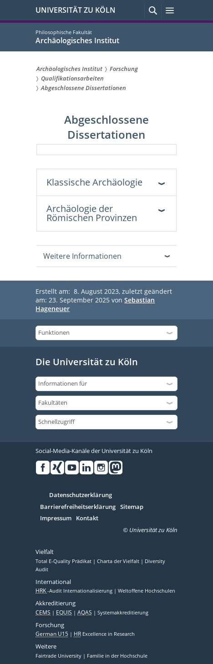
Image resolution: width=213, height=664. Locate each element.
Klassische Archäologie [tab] (94, 182)
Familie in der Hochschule (117, 656)
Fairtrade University (59, 656)
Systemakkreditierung (122, 612)
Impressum (55, 518)
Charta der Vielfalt (119, 561)
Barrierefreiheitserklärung (78, 507)
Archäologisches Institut (77, 40)
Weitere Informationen (82, 256)
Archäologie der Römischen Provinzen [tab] (91, 213)
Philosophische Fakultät (64, 32)
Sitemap (131, 507)
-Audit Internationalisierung (75, 591)
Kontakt (87, 518)
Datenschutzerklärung (80, 495)
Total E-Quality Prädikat (64, 561)
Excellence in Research (104, 634)
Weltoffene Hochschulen (146, 591)
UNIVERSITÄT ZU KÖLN (76, 10)
